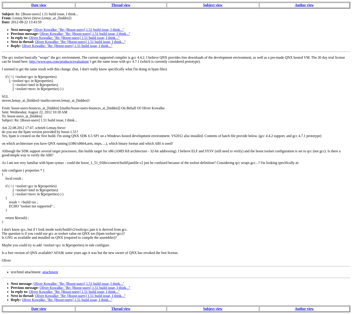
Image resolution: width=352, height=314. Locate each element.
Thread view (120, 5)
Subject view (213, 5)
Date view (38, 5)
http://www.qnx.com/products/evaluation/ (59, 61)
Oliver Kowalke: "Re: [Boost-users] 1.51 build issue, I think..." (78, 30)
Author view (304, 5)
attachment (50, 272)
